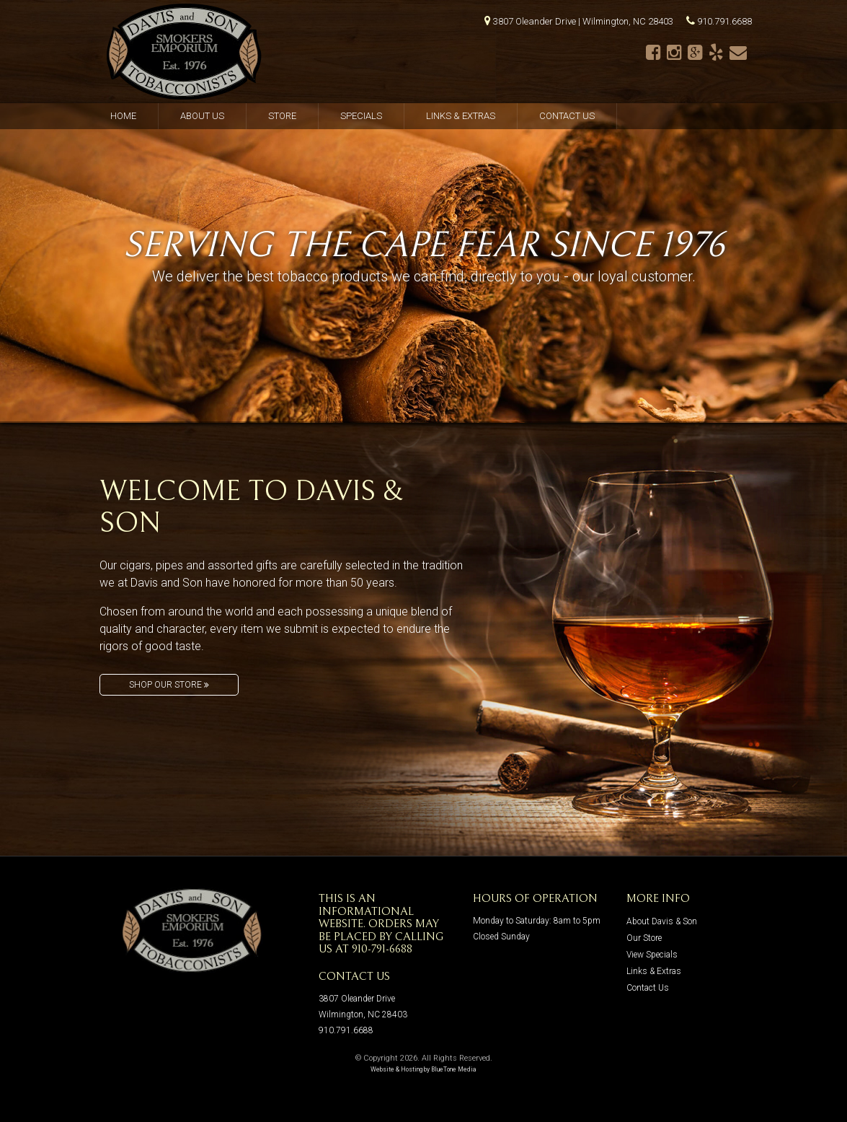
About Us (202, 115)
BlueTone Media (453, 1069)
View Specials (652, 955)
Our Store (644, 938)
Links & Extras (460, 115)
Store (282, 115)
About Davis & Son (661, 921)
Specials (361, 115)
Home (123, 115)
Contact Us (567, 115)
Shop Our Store (169, 685)
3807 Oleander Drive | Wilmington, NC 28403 (583, 21)
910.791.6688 (724, 21)
